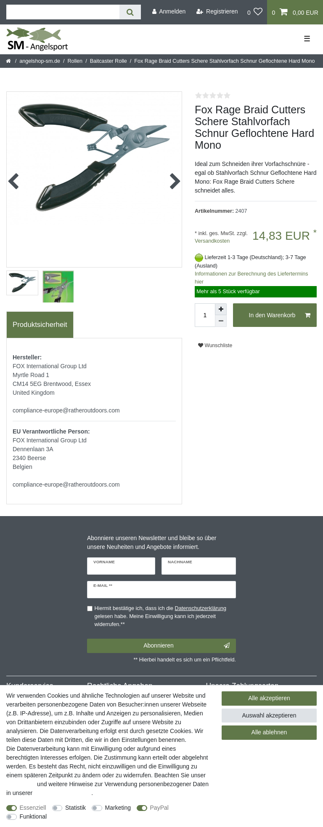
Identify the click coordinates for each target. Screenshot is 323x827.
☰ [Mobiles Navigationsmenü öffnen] (307, 39)
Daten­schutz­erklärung (62, 793)
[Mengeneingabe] (205, 315)
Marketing (118, 807)
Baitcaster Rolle (108, 61)
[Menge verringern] (221, 321)
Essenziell (33, 807)
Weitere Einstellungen (82, 816)
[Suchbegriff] (62, 12)
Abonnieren (186, 646)
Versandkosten (212, 241)
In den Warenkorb (279, 315)
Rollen (74, 61)
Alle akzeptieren (269, 698)
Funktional (33, 816)
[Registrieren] (217, 11)
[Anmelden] (168, 11)
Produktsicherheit (40, 325)
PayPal (159, 807)
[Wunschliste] (255, 12)
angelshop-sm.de (39, 61)
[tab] (40, 324)
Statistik (75, 807)
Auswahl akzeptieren (269, 715)
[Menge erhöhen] (221, 309)
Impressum (20, 784)
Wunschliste (215, 345)
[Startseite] (9, 61)
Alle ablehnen (269, 732)
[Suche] (130, 12)
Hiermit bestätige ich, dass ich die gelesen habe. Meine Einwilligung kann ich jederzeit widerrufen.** (161, 616)
